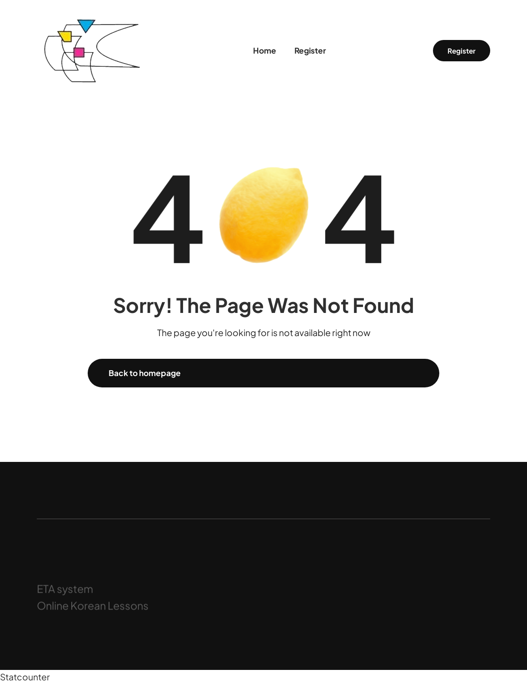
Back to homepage (145, 373)
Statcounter (25, 676)
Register (461, 50)
